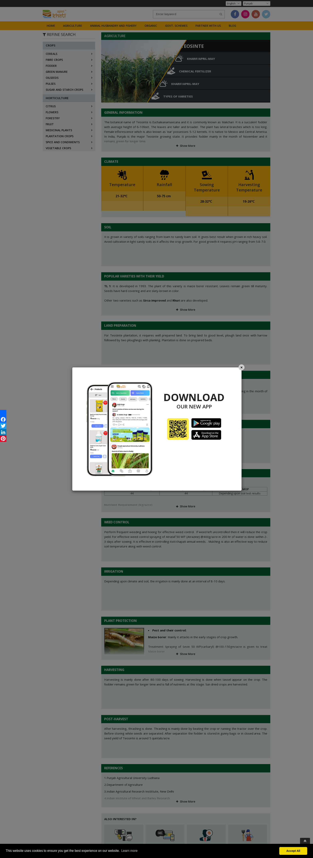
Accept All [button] (293, 850)
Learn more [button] (129, 850)
